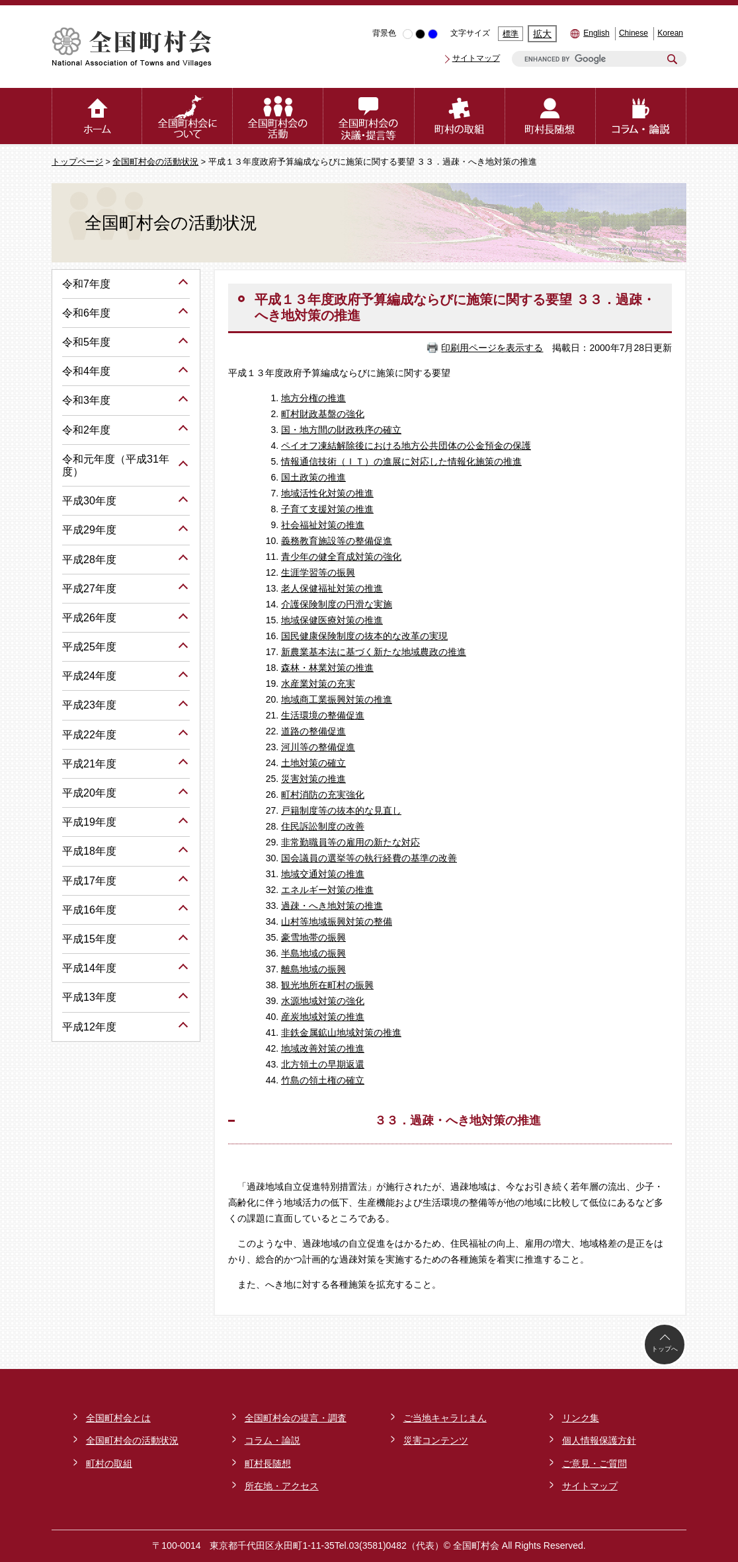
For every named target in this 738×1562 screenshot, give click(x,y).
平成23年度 (89, 705)
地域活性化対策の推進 (327, 493)
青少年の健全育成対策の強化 (341, 556)
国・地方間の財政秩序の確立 (341, 429)
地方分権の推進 (313, 398)
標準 (510, 33)
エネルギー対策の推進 (327, 889)
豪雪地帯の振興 (313, 937)
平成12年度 (89, 1027)
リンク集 (580, 1418)
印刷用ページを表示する (492, 347)
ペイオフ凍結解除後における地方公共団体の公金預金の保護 (406, 445)
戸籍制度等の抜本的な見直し (341, 810)
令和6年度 (86, 313)
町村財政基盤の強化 (322, 414)
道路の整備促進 (313, 731)
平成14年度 (89, 968)
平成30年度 (89, 500)
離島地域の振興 (313, 969)
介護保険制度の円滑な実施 (336, 604)
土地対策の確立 (313, 763)
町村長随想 (268, 1463)
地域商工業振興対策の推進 (336, 699)
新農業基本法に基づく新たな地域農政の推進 (373, 651)
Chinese (633, 33)
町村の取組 (109, 1463)
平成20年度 (89, 793)
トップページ (77, 162)
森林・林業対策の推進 (327, 667)
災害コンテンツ (435, 1440)
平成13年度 (89, 997)
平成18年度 (89, 851)
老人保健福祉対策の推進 (332, 588)
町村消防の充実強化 (322, 794)
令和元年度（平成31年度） (115, 465)
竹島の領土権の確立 (322, 1080)
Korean (670, 33)
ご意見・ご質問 (594, 1463)
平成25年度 (89, 646)
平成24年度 (89, 676)
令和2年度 (86, 430)
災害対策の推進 (313, 778)
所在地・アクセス (282, 1486)
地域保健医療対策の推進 (332, 620)
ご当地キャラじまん (445, 1418)
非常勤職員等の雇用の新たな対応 (350, 842)
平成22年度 (89, 734)
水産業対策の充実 (318, 683)
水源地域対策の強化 (322, 1001)
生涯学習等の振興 (318, 572)
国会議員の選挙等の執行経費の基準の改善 (369, 858)
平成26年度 (89, 617)
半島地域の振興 (313, 953)
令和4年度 (86, 371)
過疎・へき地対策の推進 (332, 905)
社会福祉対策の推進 (322, 525)
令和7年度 (86, 284)
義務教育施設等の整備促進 (336, 540)
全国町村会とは (118, 1418)
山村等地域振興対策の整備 (336, 921)
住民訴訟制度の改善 (322, 826)
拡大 (542, 33)
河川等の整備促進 (318, 747)
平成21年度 (89, 763)
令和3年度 (86, 400)
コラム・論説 (272, 1440)
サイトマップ (476, 58)
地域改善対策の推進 (322, 1048)
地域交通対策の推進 (322, 874)
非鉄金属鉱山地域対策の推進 (341, 1032)
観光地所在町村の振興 (327, 985)
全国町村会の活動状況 (155, 162)
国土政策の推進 (313, 477)
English (596, 33)
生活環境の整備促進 (322, 715)
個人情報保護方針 (599, 1440)
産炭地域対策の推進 (322, 1016)
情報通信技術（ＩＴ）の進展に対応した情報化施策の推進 (401, 461)
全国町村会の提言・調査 (296, 1418)
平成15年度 (89, 939)
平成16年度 (89, 910)
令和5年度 (86, 342)
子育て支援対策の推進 (327, 509)
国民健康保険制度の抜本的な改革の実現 (364, 636)
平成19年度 (89, 822)
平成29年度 (89, 529)
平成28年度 (89, 559)
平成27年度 (89, 588)
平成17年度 (89, 880)
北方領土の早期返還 (322, 1064)
